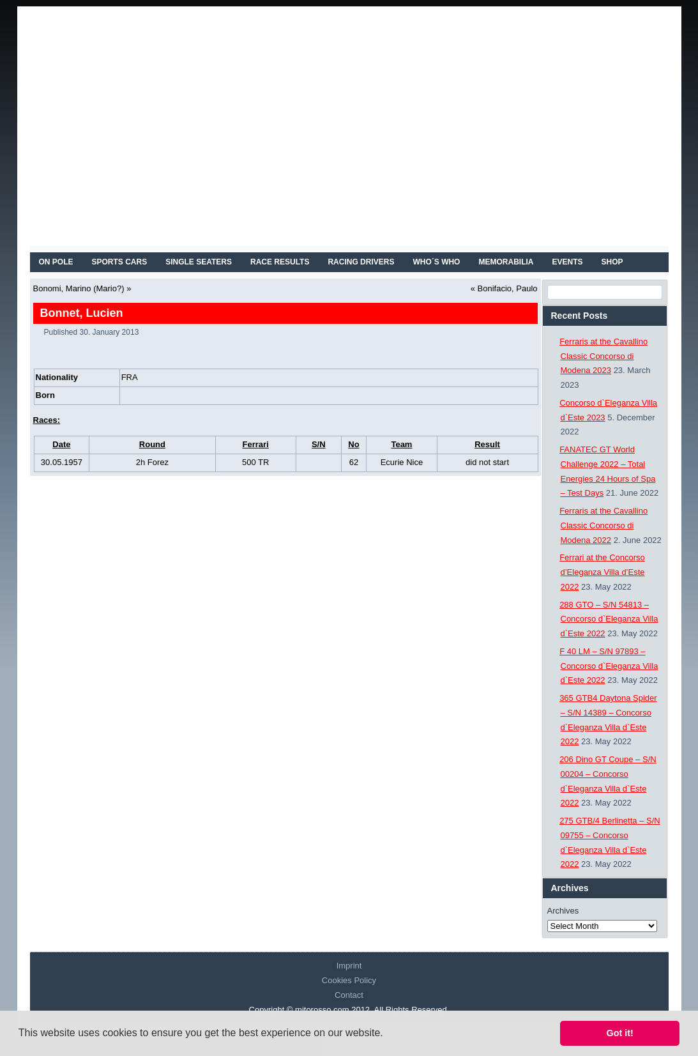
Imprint (349, 965)
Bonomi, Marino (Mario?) (79, 288)
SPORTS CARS (120, 261)
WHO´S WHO (436, 261)
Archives (563, 910)
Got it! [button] (620, 1033)
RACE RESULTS (279, 261)
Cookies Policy (349, 980)
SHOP (612, 261)
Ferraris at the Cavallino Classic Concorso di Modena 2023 (603, 356)
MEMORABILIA (505, 261)
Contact (349, 995)
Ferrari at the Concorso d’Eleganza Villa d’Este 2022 (602, 572)
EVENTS (567, 261)
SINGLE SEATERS (198, 261)
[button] (388, 1034)
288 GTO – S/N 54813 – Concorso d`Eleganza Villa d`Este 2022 (608, 619)
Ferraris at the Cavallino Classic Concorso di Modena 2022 (603, 525)
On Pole (56, 261)
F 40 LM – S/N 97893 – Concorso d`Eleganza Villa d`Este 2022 (608, 666)
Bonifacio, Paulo (508, 288)
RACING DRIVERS (361, 261)
